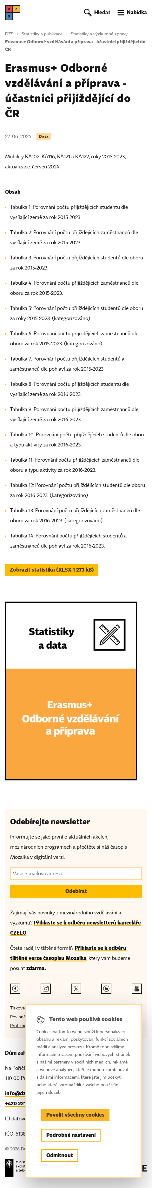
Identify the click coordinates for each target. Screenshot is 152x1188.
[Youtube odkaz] (137, 989)
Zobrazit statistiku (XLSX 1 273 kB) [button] (52, 570)
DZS (9, 34)
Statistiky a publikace (42, 34)
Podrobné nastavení (71, 1135)
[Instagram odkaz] (46, 989)
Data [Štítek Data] (44, 136)
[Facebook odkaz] (15, 989)
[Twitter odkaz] (76, 989)
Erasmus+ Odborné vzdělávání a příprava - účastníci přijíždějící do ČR (75, 45)
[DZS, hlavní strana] (12, 12)
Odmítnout (59, 1155)
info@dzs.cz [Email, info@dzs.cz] (20, 1093)
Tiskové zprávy (24, 1008)
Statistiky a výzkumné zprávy (99, 34)
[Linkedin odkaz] (106, 989)
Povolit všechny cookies (75, 1115)
